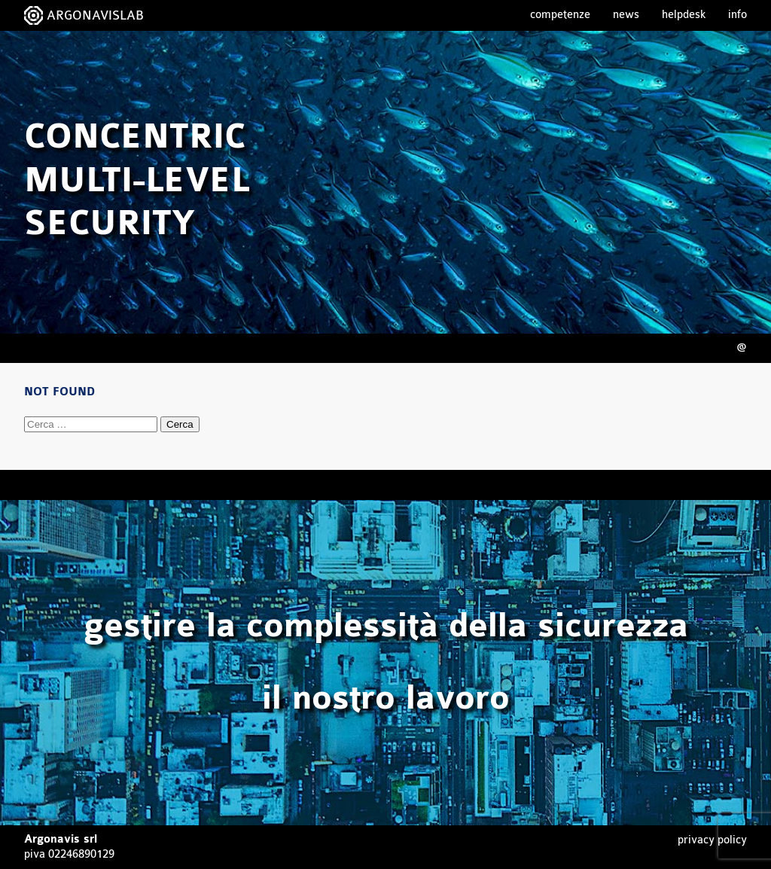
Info (737, 14)
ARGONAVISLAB (95, 15)
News (626, 14)
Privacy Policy (712, 840)
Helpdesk (683, 14)
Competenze (560, 14)
